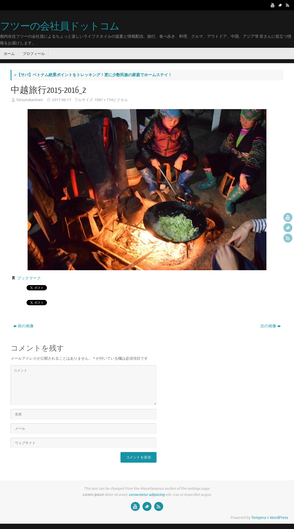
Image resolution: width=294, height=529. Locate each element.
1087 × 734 (103, 100)
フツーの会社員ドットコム (59, 26)
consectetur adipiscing (147, 494)
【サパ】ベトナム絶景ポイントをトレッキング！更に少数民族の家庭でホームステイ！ (93, 75)
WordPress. (279, 517)
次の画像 (270, 326)
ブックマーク (29, 278)
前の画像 (23, 326)
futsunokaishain (29, 100)
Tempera (258, 517)
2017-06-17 (61, 100)
